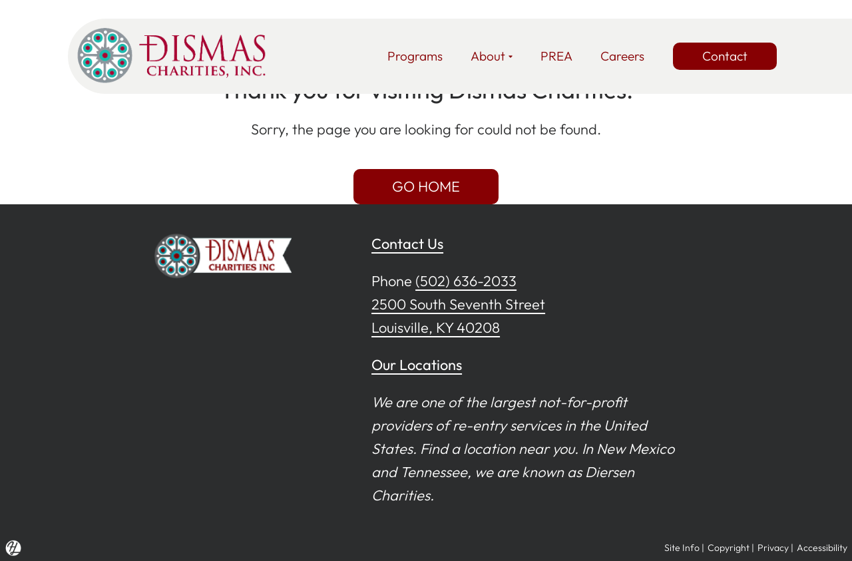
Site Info (682, 548)
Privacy (773, 548)
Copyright (728, 548)
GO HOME (426, 186)
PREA (556, 56)
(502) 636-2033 (466, 281)
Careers (622, 56)
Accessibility (822, 548)
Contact (724, 56)
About (492, 56)
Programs (415, 56)
